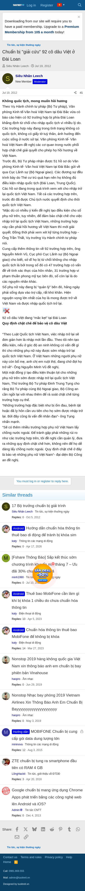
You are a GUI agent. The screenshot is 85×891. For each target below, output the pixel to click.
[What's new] (70, 5)
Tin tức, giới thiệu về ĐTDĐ (44, 773)
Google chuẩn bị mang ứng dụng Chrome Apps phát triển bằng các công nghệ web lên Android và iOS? (47, 797)
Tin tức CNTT (33, 810)
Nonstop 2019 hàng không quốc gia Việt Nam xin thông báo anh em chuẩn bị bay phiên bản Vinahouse (46, 666)
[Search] (79, 5)
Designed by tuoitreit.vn (16, 884)
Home (7, 862)
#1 (81, 92)
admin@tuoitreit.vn (19, 877)
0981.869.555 (16, 871)
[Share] (75, 93)
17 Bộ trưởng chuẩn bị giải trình (39, 506)
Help (69, 857)
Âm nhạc (27, 679)
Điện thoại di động (30, 613)
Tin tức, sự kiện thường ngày (52, 511)
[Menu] (6, 5)
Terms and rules (31, 857)
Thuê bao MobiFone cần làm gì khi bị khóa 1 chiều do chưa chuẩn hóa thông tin (45, 600)
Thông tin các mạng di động (36, 541)
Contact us (10, 857)
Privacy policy (54, 857)
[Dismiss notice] (78, 17)
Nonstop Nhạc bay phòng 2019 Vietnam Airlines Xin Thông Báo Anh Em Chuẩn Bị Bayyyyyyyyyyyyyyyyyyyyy (47, 702)
